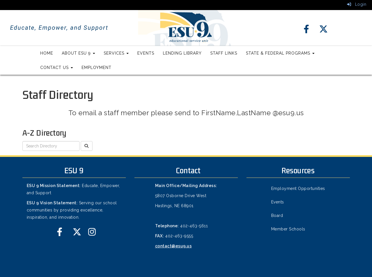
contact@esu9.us (173, 246)
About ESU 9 (78, 53)
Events (145, 53)
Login (357, 4)
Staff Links (223, 53)
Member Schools (288, 229)
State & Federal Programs (280, 53)
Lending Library (182, 53)
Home (46, 53)
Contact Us (56, 67)
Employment (96, 67)
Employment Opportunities (298, 188)
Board (277, 215)
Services (116, 53)
